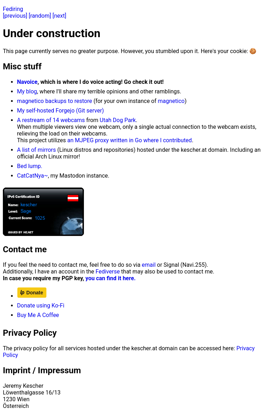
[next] (59, 15)
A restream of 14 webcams (51, 120)
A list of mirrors (36, 149)
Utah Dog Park (118, 120)
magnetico (171, 101)
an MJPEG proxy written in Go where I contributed (129, 140)
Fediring (13, 9)
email (148, 264)
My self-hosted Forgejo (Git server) (60, 110)
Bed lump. (29, 166)
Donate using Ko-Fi (40, 305)
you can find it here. (110, 278)
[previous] (15, 15)
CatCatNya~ (32, 175)
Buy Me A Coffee (38, 315)
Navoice (27, 82)
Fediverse (108, 271)
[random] (40, 15)
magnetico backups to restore (54, 101)
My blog (27, 91)
